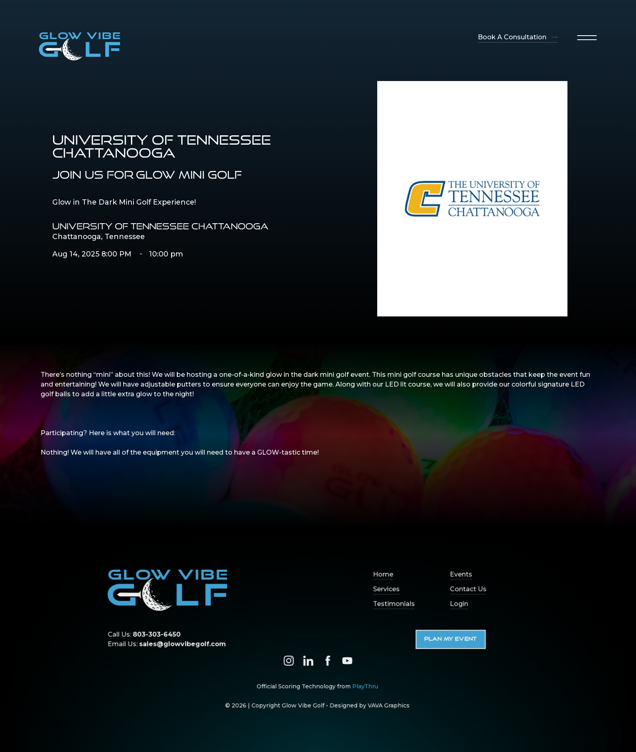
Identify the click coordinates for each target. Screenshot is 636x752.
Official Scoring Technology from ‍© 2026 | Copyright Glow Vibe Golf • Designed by (317, 694)
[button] (587, 37)
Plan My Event (446, 639)
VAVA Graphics (386, 703)
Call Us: (149, 635)
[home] (79, 46)
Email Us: (171, 643)
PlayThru (363, 685)
